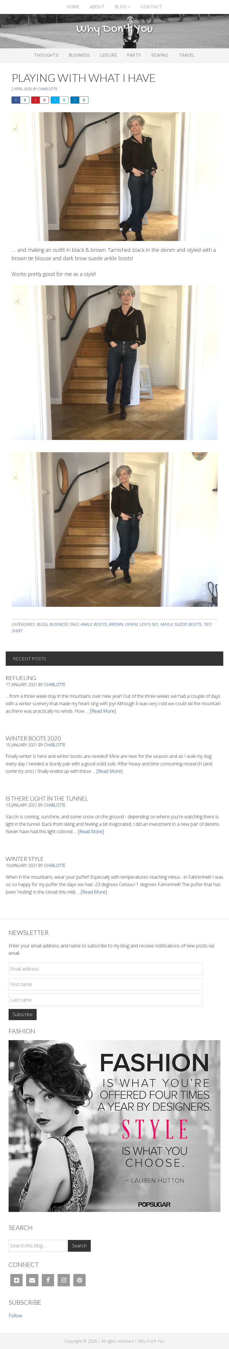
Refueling (21, 677)
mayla (166, 624)
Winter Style (25, 858)
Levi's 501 (148, 624)
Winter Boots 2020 (33, 738)
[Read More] (103, 711)
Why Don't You (114, 29)
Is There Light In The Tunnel (47, 798)
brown (115, 624)
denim (131, 624)
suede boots (187, 624)
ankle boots (93, 624)
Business (58, 624)
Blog (42, 624)
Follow (15, 1315)
